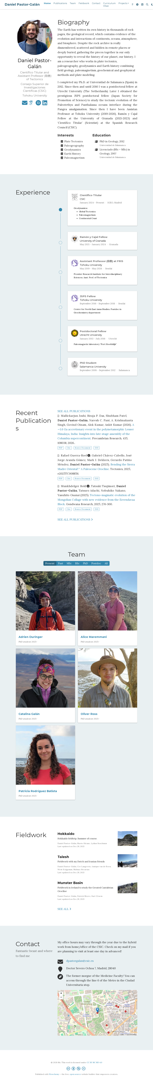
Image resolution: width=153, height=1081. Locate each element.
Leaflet (122, 1040)
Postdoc (96, 568)
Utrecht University (91, 338)
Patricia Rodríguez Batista (38, 796)
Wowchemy (54, 1079)
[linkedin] (142, 4)
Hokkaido (66, 839)
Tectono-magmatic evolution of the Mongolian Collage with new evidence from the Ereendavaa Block (96, 505)
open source (75, 1079)
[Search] (147, 4)
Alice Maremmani (94, 642)
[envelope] (24, 104)
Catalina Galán (29, 719)
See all (64, 914)
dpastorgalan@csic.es (80, 966)
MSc (69, 568)
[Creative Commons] (76, 1073)
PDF (61, 453)
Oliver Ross (89, 719)
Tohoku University (91, 266)
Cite (68, 453)
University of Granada (93, 241)
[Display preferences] (152, 4)
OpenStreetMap (131, 1040)
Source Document (82, 453)
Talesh (63, 862)
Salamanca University (93, 370)
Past (60, 568)
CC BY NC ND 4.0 (94, 1067)
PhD (85, 568)
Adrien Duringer (31, 642)
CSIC (82, 199)
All (106, 568)
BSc (77, 568)
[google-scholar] (132, 4)
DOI (96, 453)
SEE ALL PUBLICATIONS (74, 416)
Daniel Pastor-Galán (22, 4)
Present (50, 568)
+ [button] (61, 999)
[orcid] (137, 4)
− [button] (61, 1002)
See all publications (75, 524)
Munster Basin (70, 888)
